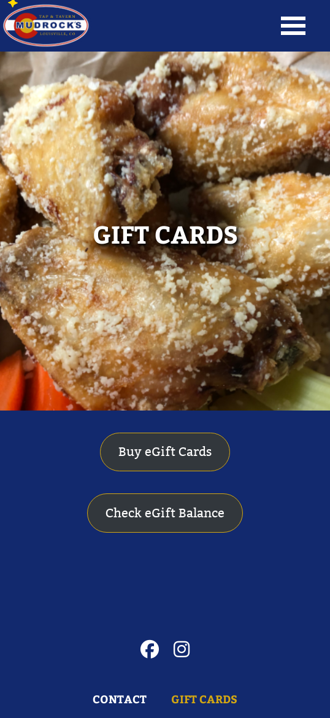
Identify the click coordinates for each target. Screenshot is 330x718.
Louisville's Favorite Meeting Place (46, 25)
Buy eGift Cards (165, 451)
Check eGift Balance (165, 513)
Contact (120, 699)
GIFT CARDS (165, 233)
